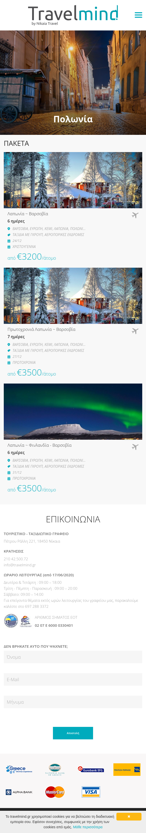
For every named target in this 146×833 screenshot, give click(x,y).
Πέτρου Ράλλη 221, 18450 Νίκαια (32, 541)
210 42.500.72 (16, 558)
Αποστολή (73, 733)
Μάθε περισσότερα (87, 827)
